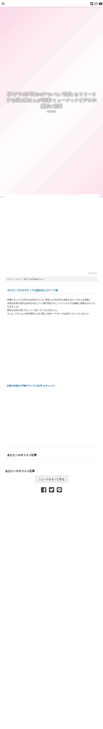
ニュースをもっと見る (51, 479)
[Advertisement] (51, 499)
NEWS (51, 111)
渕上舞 (75, 299)
